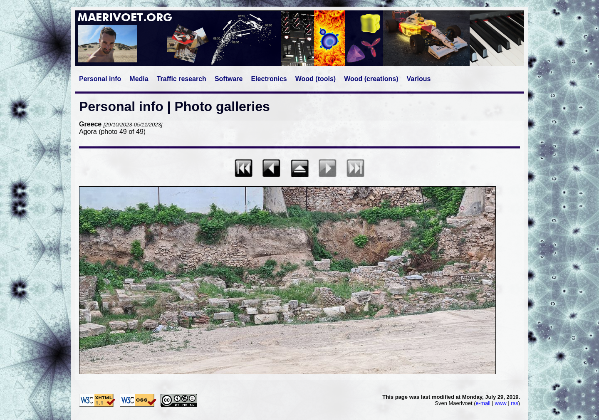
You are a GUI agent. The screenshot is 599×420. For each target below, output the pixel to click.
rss (514, 403)
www (501, 403)
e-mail (483, 403)
